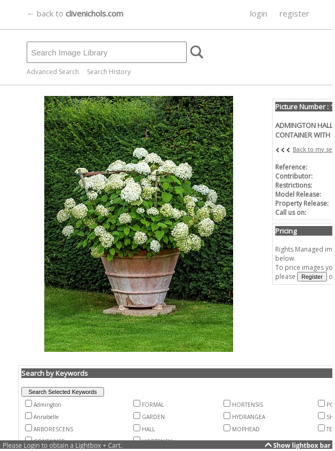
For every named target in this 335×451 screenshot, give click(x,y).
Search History (109, 71)
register (294, 13)
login (258, 13)
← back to (75, 13)
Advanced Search (53, 71)
